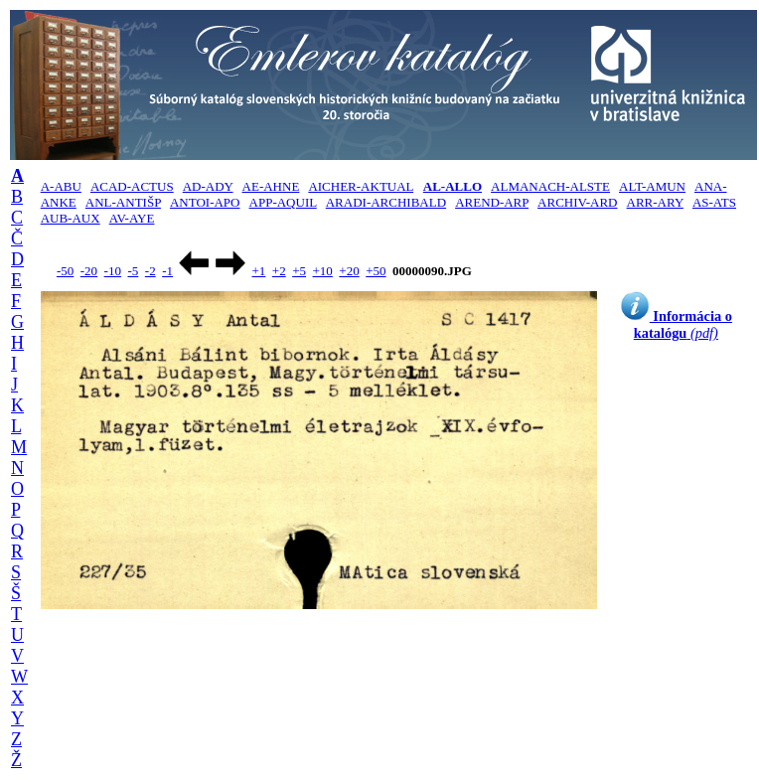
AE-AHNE (271, 186)
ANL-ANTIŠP (123, 202)
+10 (323, 270)
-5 (132, 270)
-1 (167, 270)
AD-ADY (208, 186)
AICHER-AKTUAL (360, 186)
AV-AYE (132, 218)
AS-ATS (714, 202)
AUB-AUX (70, 218)
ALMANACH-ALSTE (550, 186)
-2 (150, 270)
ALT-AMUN (652, 186)
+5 (299, 270)
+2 (279, 270)
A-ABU (61, 186)
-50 (65, 270)
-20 (88, 270)
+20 (349, 270)
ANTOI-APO (205, 202)
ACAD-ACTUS (132, 186)
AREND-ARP (492, 202)
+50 (375, 270)
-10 (112, 270)
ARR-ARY (655, 202)
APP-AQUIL (283, 202)
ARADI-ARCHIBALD (386, 202)
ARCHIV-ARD (577, 202)
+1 (258, 270)
